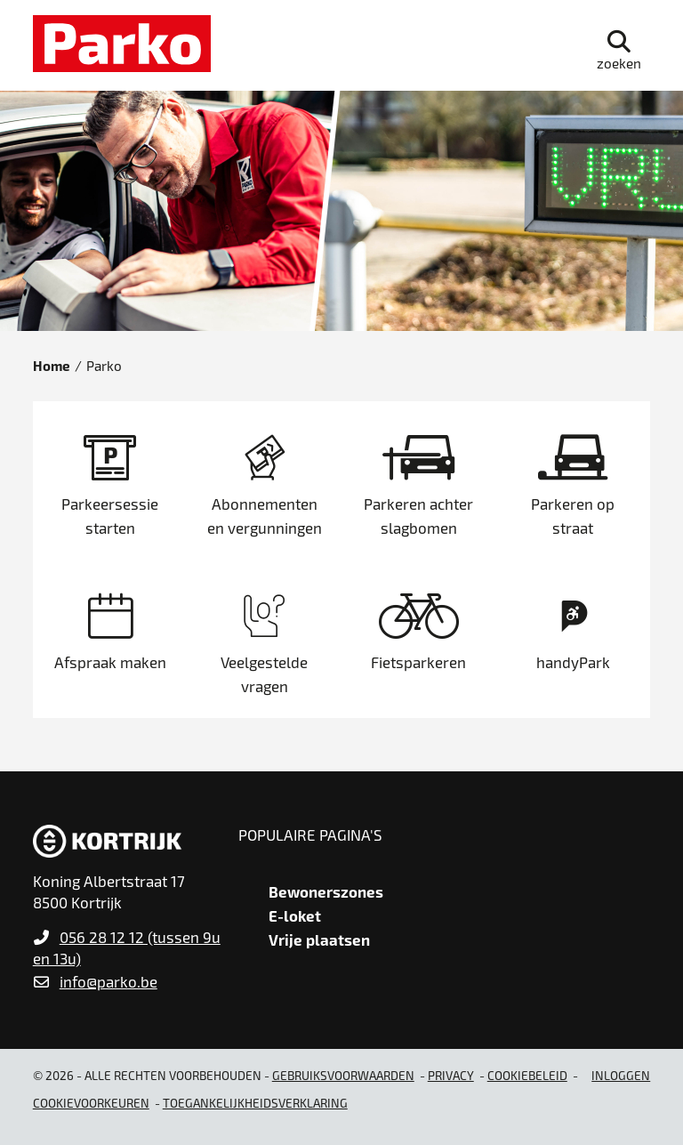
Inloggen (620, 1075)
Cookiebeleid (527, 1075)
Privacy (451, 1075)
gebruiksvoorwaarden (343, 1075)
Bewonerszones (326, 891)
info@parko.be (108, 981)
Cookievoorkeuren (91, 1102)
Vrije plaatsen (319, 939)
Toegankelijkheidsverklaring (255, 1102)
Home (51, 366)
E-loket (295, 915)
